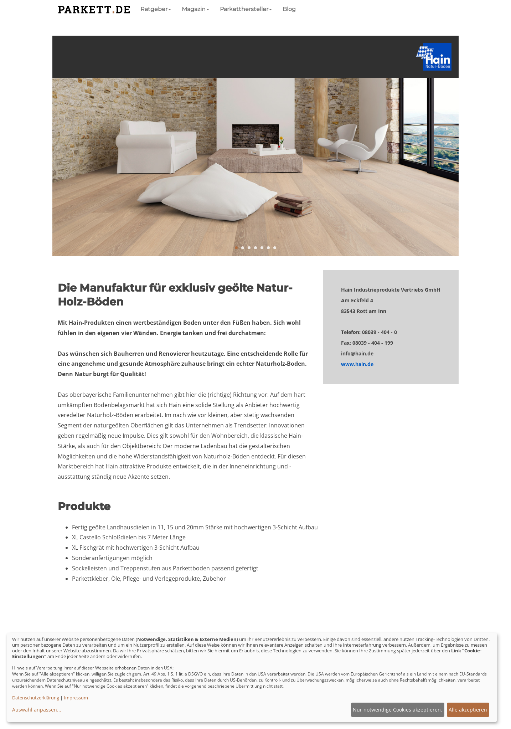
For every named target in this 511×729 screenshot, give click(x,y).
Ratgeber (155, 9)
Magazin (195, 9)
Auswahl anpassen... (36, 709)
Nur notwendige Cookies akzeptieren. (397, 709)
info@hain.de (357, 353)
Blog (289, 9)
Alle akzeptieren (468, 709)
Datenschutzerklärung (35, 697)
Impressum (76, 697)
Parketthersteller (246, 9)
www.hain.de (357, 364)
